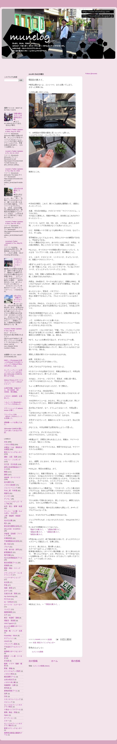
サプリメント (9, 638)
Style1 (6, 715)
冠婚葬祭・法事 (10, 685)
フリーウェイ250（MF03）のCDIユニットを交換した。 (13, 416)
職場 (5, 472)
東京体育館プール (10, 563)
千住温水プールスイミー (13, 647)
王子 (5, 615)
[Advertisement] (44, 65)
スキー (6, 721)
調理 (5, 475)
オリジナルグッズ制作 (12, 671)
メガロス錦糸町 (10, 485)
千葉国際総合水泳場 (11, 541)
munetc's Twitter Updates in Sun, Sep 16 (13, 329)
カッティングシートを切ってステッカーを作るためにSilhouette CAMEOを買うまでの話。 (13, 373)
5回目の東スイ (36, 534)
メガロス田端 (9, 444)
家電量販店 (8, 552)
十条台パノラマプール (12, 709)
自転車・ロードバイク (12, 477)
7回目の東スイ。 (52, 604)
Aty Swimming (9, 596)
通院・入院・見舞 (10, 457)
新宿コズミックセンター (13, 728)
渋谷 (5, 696)
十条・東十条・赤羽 (11, 549)
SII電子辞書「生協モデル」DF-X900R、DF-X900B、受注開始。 (12, 390)
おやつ (6, 591)
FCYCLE (7, 599)
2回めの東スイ (54, 529)
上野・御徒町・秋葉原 (12, 516)
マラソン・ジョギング (12, 460)
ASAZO (6, 641)
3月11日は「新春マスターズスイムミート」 (18, 298)
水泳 (34, 642)
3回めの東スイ (36, 532)
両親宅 (6, 493)
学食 (5, 585)
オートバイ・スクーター (13, 605)
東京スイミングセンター (46, 642)
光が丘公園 (8, 520)
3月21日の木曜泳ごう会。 (18, 190)
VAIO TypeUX (9, 623)
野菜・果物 (8, 668)
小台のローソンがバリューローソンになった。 (18, 263)
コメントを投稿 (37, 652)
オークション (9, 718)
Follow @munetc (91, 73)
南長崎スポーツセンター (13, 651)
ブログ (6, 547)
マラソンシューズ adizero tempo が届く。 (13, 409)
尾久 (5, 523)
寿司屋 (6, 688)
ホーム (54, 661)
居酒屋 (6, 565)
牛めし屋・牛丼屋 (10, 490)
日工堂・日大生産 (10, 464)
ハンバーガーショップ (12, 578)
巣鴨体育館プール (10, 691)
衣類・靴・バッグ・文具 (13, 631)
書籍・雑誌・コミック (12, 568)
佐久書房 (7, 482)
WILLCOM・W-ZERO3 (12, 529)
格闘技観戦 (8, 612)
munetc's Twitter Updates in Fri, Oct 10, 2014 (14, 152)
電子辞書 (7, 555)
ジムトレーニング (10, 488)
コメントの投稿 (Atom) (41, 666)
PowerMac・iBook (10, 635)
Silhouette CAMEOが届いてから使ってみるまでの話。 (13, 430)
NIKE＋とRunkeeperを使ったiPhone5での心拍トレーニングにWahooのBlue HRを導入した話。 (13, 363)
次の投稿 (33, 661)
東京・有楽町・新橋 (11, 618)
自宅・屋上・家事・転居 (13, 506)
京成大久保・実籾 (10, 593)
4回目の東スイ (53, 532)
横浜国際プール (10, 677)
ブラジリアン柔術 (10, 644)
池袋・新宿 (8, 588)
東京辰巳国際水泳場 (11, 526)
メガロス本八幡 (10, 682)
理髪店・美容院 (10, 620)
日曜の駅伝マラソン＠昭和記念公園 (18, 116)
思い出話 (7, 544)
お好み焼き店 (9, 679)
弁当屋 (6, 661)
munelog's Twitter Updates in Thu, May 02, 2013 (13, 243)
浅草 (5, 693)
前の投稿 (75, 661)
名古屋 (6, 582)
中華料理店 (8, 538)
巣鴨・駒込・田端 (10, 712)
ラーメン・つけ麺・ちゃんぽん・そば (13, 512)
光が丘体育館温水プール (13, 558)
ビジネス (7, 496)
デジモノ (7, 499)
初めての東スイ (37, 529)
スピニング (8, 702)
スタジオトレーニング (12, 699)
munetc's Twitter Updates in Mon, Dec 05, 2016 (14, 222)
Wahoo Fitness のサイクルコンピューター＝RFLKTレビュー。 (13, 382)
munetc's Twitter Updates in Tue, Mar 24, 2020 (14, 170)
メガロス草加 (9, 674)
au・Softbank (9, 602)
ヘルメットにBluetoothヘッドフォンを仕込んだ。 (13, 403)
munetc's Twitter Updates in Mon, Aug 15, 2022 (14, 130)
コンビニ (7, 609)
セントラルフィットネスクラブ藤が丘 (13, 724)
